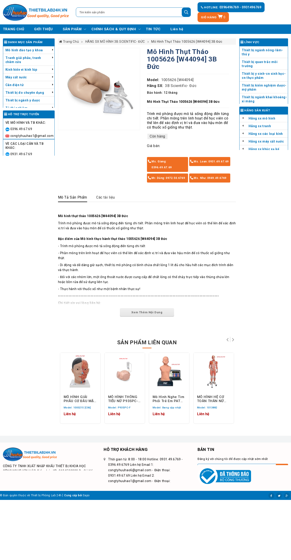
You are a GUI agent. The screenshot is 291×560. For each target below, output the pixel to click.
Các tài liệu (105, 197)
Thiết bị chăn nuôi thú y (24, 123)
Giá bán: (153, 146)
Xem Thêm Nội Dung (146, 312)
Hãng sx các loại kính (266, 179)
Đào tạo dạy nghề (256, 109)
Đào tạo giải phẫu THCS (261, 116)
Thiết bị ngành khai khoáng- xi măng (264, 99)
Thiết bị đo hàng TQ (258, 210)
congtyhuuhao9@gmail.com (32, 230)
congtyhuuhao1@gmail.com (32, 184)
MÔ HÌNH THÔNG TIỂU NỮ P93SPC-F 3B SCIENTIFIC (124, 399)
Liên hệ (176, 29)
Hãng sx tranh (260, 171)
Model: (153, 80)
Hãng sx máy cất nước (266, 187)
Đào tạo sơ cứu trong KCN (262, 132)
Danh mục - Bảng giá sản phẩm (25, 148)
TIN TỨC (153, 29)
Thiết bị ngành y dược (22, 100)
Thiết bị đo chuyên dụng (24, 92)
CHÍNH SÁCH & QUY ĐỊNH (113, 29)
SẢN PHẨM (72, 29)
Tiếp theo (233, 339)
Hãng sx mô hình (262, 164)
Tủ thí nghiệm (16, 108)
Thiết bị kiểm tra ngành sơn (27, 115)
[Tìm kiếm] (186, 12)
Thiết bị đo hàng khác (259, 218)
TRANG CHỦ (13, 29)
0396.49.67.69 (21, 178)
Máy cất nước (16, 77)
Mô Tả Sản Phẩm (72, 197)
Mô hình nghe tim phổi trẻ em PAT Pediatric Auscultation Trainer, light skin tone (168, 399)
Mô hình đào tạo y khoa (24, 50)
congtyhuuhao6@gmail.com (32, 209)
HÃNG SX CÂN (260, 202)
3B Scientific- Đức (180, 86)
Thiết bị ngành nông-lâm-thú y (262, 52)
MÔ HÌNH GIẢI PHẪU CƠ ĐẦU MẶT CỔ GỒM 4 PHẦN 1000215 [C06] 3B (80, 399)
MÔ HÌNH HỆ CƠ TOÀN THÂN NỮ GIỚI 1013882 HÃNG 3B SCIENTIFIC (210, 399)
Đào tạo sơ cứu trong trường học (264, 141)
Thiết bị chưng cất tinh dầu (27, 131)
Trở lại (227, 339)
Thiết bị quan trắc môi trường (259, 64)
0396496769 (229, 7)
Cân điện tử (14, 85)
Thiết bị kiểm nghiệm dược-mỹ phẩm (264, 87)
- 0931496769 (250, 7)
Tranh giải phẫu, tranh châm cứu (23, 60)
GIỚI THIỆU (43, 29)
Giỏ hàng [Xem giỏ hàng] (213, 17)
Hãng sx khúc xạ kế (264, 195)
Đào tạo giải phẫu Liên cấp (263, 124)
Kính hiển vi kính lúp (21, 69)
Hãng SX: (155, 86)
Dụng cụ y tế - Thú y (21, 139)
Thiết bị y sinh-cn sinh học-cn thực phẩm (264, 76)
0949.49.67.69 (21, 223)
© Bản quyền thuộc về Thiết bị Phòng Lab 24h (31, 555)
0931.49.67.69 (21, 202)
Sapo (86, 555)
